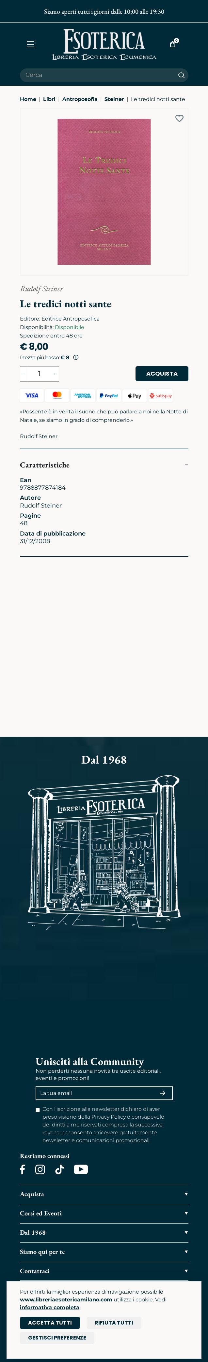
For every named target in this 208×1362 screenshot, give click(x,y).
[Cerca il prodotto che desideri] (97, 75)
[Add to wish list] (179, 118)
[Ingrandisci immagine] (23, 111)
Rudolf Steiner (41, 288)
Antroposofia (80, 99)
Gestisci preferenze (57, 1337)
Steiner (114, 99)
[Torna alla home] (104, 44)
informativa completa (49, 1307)
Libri (49, 99)
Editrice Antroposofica (70, 319)
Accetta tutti (50, 1322)
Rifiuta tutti (114, 1322)
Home (28, 99)
